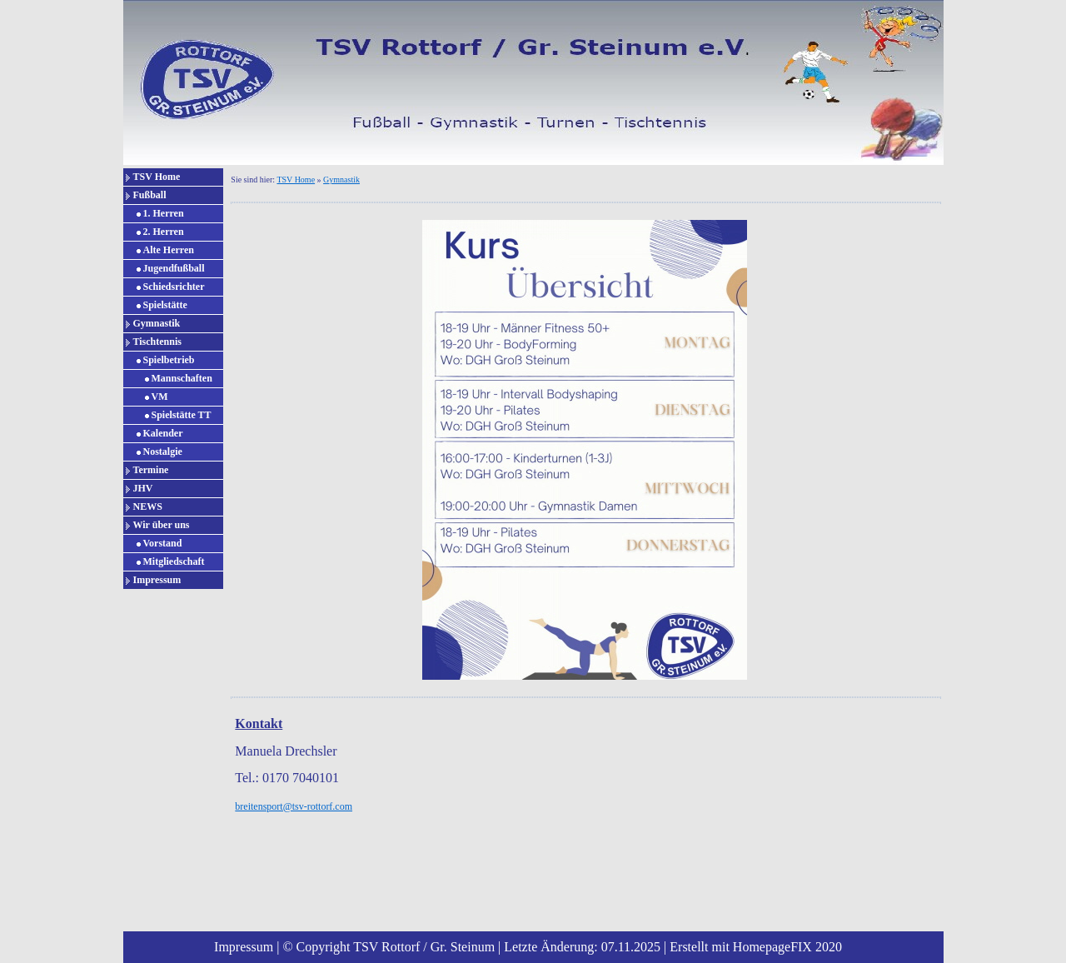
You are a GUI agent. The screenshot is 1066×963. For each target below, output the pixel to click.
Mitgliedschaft (174, 561)
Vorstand (162, 543)
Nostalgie (162, 451)
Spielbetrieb (169, 360)
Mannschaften (182, 378)
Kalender (163, 433)
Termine (151, 470)
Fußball (150, 195)
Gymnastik (157, 323)
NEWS (147, 506)
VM (160, 396)
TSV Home (157, 176)
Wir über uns (161, 525)
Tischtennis (157, 341)
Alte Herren (168, 250)
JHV (143, 488)
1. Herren (163, 213)
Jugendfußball (174, 268)
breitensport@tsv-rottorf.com (293, 806)
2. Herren (163, 231)
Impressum (157, 580)
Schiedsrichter (174, 286)
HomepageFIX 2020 (787, 947)
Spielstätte (165, 305)
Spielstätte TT (182, 415)
